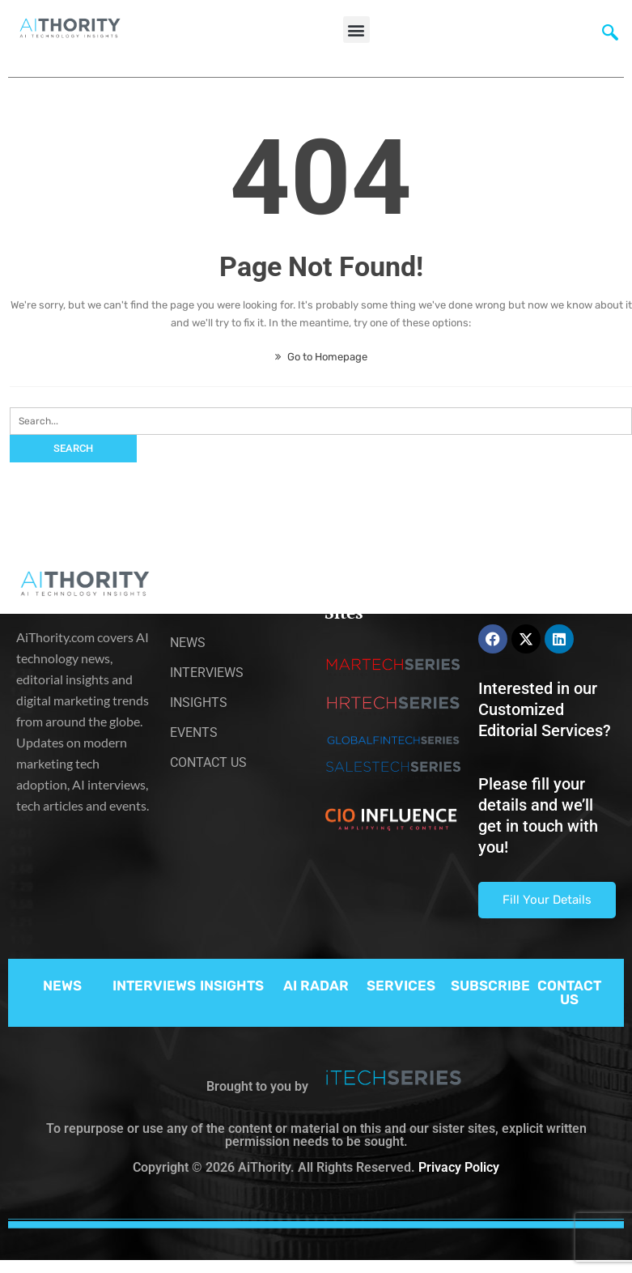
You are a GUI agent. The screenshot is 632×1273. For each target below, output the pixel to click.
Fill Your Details (547, 899)
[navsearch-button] (610, 36)
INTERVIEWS (154, 985)
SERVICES (401, 985)
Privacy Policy (458, 1167)
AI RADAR (316, 985)
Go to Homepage (321, 357)
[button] (356, 29)
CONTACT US (569, 992)
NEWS (62, 985)
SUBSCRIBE (490, 985)
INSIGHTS (232, 985)
